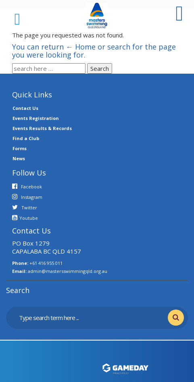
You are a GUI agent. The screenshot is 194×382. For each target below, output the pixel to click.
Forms (20, 148)
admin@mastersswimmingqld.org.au (67, 271)
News (19, 158)
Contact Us (25, 108)
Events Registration (36, 118)
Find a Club (26, 138)
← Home (81, 47)
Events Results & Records (42, 128)
